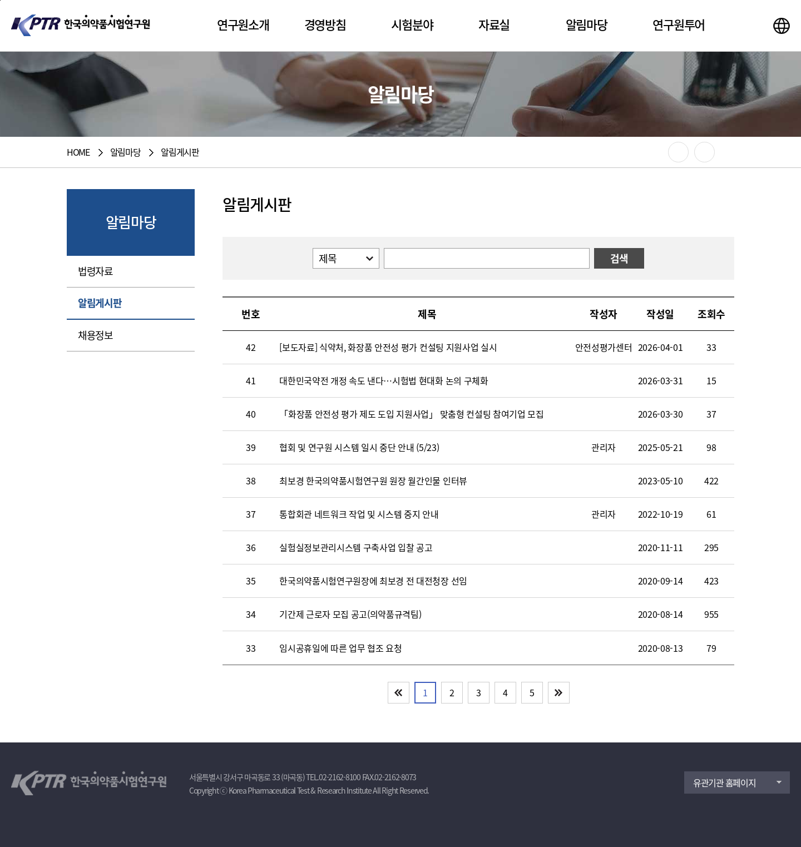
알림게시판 (100, 302)
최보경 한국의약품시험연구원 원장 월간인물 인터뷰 (373, 481)
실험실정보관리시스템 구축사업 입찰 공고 (355, 547)
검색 (619, 258)
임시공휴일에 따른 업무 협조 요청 (340, 648)
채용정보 (95, 335)
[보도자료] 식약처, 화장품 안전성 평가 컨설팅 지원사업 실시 (388, 347)
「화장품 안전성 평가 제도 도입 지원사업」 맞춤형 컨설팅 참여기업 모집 (411, 414)
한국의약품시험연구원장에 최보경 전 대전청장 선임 (373, 581)
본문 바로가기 (0, 0)
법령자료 (95, 271)
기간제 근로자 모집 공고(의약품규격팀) (350, 614)
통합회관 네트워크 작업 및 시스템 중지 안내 (358, 514)
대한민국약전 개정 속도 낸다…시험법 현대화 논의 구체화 (383, 381)
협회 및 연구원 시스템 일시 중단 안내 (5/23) (359, 447)
